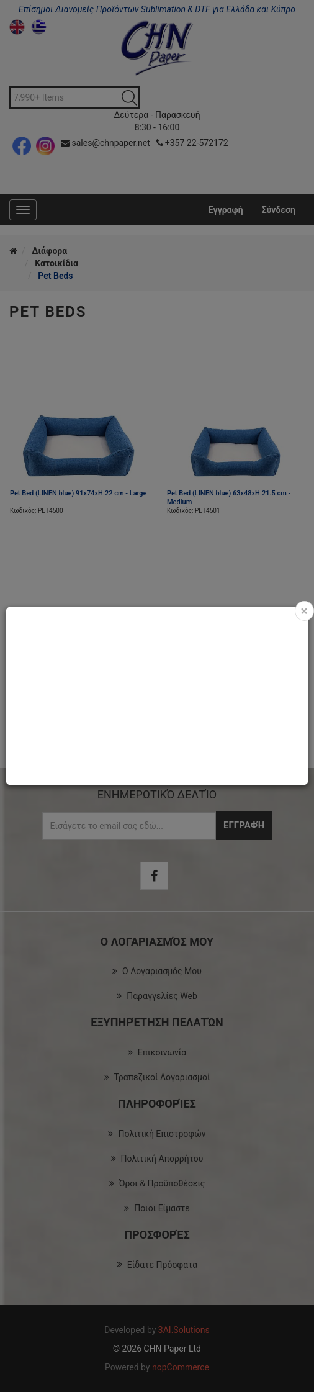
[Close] (304, 611)
